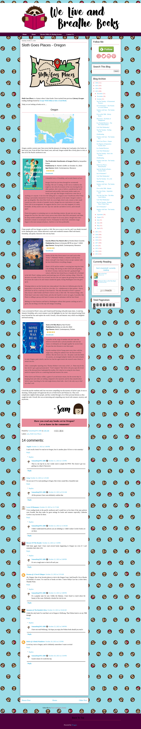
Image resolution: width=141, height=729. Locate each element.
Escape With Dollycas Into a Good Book (53, 100)
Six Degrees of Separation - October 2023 (104, 144)
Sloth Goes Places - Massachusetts (102, 165)
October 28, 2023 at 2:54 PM (58, 656)
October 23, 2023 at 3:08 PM (58, 593)
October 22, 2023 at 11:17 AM (49, 507)
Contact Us (70, 34)
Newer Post (26, 700)
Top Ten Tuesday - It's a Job (104, 179)
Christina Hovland (103, 282)
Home (25, 34)
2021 (97, 232)
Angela (28, 446)
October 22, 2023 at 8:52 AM (58, 492)
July (98, 220)
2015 (97, 248)
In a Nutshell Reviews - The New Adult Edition (104, 123)
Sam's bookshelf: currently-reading (106, 269)
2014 (97, 251)
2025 (97, 85)
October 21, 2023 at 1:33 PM (58, 461)
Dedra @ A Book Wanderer (35, 641)
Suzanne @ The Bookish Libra (36, 610)
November (100, 96)
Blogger (74, 725)
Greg (28, 478)
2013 (97, 254)
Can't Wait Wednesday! (103, 127)
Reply (28, 452)
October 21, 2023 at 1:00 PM (41, 446)
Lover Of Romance (32, 507)
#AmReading (100, 134)
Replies (31, 457)
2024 (97, 88)
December (100, 93)
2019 (97, 237)
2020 (97, 234)
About (33, 34)
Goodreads (49, 173)
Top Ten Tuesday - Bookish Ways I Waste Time (104, 203)
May (98, 225)
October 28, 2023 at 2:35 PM (54, 641)
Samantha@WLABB (39, 461)
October (99, 99)
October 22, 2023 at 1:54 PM (51, 543)
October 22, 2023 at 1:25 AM (39, 478)
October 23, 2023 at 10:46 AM (56, 610)
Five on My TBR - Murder (104, 188)
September (100, 214)
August (99, 217)
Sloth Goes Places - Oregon (104, 141)
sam (28, 434)
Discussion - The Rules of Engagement (104, 119)
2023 (97, 91)
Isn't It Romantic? (101, 173)
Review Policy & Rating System (51, 34)
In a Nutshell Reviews (103, 148)
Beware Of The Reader (34, 543)
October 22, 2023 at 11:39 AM (58, 526)
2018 (97, 240)
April (98, 228)
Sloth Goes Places (35, 434)
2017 (97, 243)
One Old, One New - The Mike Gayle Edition (105, 196)
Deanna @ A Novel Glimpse (35, 574)
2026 (97, 83)
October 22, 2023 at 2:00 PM (58, 559)
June (98, 223)
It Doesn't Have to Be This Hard (107, 281)
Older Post (83, 700)
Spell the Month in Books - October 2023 (104, 170)
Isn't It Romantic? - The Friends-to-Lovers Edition (106, 106)
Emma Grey (101, 275)
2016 (97, 245)
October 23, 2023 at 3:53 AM (55, 574)
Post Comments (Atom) (58, 708)
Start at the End (102, 273)
